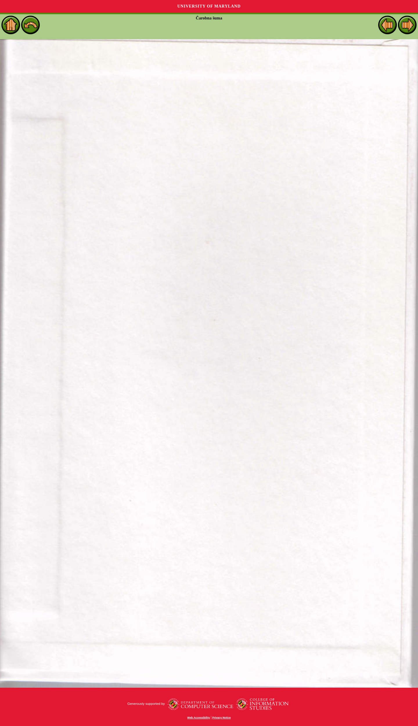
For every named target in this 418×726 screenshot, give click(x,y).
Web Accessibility (198, 717)
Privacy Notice (221, 717)
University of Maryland (209, 6)
